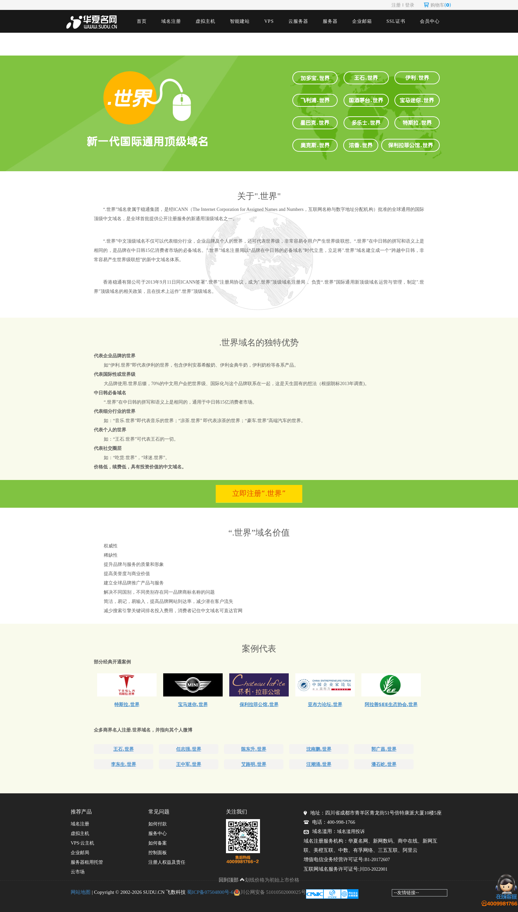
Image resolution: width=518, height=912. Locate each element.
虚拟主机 (205, 21)
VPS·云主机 (82, 843)
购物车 (437, 5)
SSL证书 (396, 21)
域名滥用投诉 (351, 831)
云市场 (78, 871)
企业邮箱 (362, 21)
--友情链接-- (406, 892)
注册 (396, 5)
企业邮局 (80, 852)
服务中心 (157, 833)
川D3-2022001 (373, 869)
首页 (142, 21)
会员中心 (430, 21)
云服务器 (298, 21)
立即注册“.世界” (259, 493)
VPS (269, 21)
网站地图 (81, 892)
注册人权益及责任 (166, 862)
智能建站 (240, 21)
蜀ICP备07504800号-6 (210, 892)
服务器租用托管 (87, 862)
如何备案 (157, 843)
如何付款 (157, 823)
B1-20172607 (377, 859)
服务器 (330, 21)
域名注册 (171, 21)
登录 (409, 5)
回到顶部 (232, 880)
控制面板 (157, 852)
